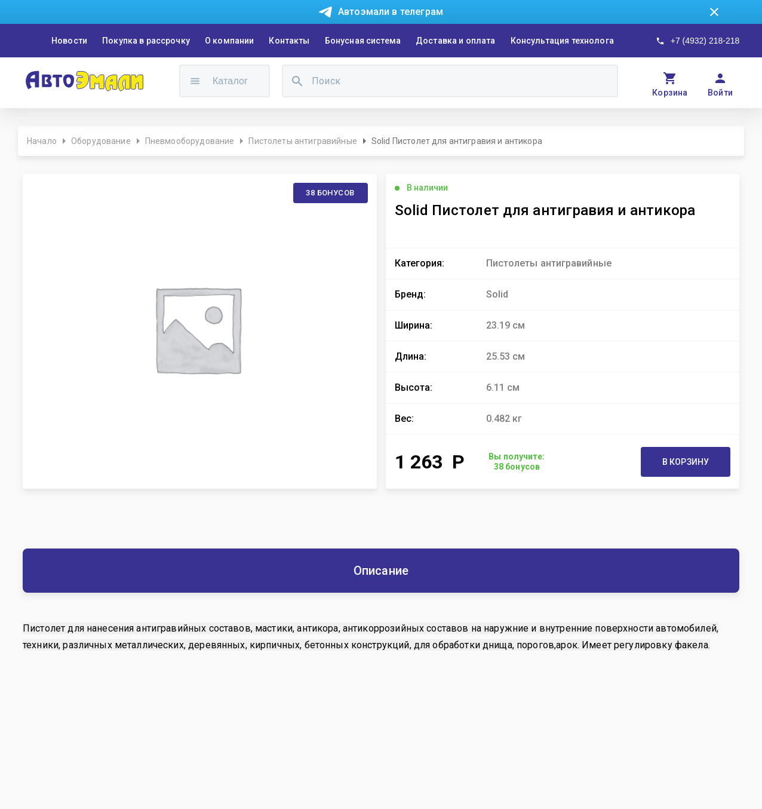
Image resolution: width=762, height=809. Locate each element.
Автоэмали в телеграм (390, 11)
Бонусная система (363, 40)
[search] (297, 81)
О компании (229, 40)
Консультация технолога (562, 40)
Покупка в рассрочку (146, 40)
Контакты (289, 40)
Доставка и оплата (456, 40)
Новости (69, 40)
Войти (720, 92)
